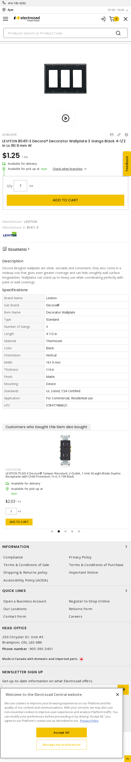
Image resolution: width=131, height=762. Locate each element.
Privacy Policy (80, 557)
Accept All (62, 732)
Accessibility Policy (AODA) (25, 580)
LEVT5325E (13, 469)
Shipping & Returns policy (25, 572)
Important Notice (83, 572)
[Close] (117, 694)
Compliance (13, 557)
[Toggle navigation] (5, 19)
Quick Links (65, 590)
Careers (75, 616)
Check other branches (68, 169)
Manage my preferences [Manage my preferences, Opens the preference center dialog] (62, 745)
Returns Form (80, 609)
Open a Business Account (24, 601)
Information (65, 546)
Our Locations (15, 609)
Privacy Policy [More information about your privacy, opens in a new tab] (89, 721)
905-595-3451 (41, 648)
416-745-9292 (17, 3)
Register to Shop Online (89, 601)
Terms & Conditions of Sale (26, 565)
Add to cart (66, 200)
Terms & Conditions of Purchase (96, 565)
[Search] (65, 33)
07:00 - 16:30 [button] (116, 10)
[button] (52, 531)
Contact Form (14, 616)
